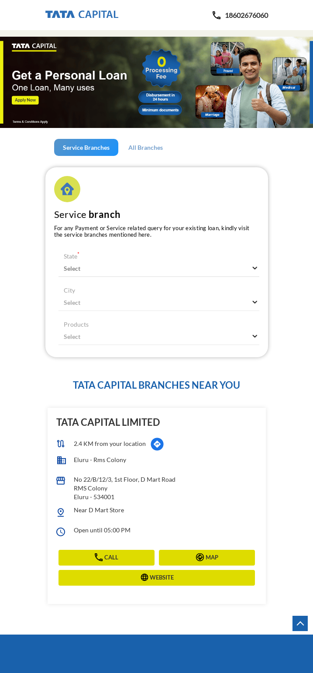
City (69, 290)
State (71, 256)
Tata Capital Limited (108, 422)
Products (76, 324)
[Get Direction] (157, 444)
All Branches (145, 147)
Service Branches (86, 147)
